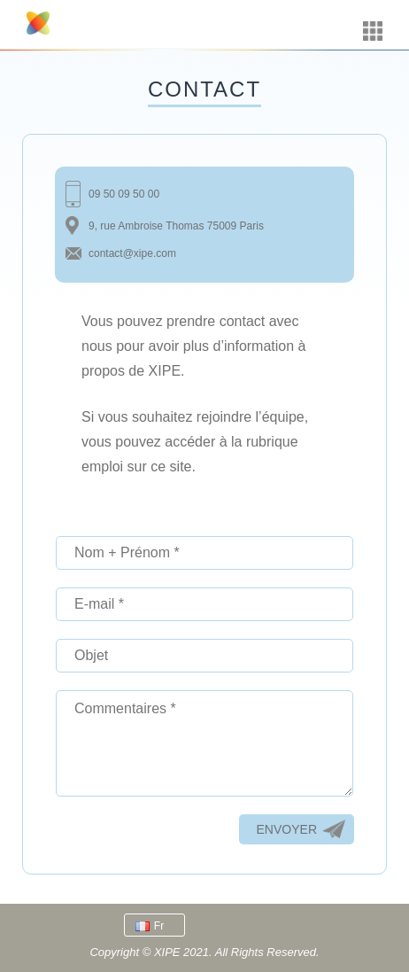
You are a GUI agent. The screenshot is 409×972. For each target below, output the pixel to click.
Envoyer (287, 829)
